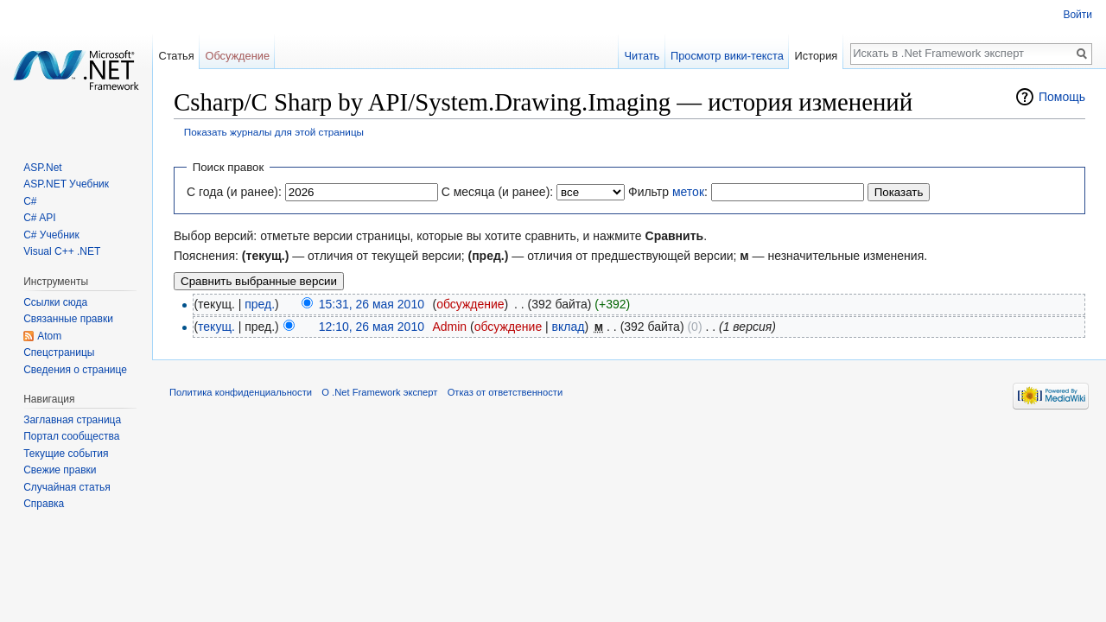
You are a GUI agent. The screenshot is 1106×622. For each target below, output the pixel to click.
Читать (641, 55)
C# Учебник (51, 235)
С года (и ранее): (234, 192)
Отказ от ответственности (505, 392)
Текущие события (65, 453)
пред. (260, 304)
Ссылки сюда (55, 302)
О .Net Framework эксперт (379, 392)
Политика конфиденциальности (240, 392)
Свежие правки (59, 470)
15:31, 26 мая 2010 (371, 304)
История (816, 55)
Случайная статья (66, 487)
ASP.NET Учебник (66, 184)
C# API (39, 218)
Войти (1077, 15)
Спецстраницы (58, 352)
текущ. (216, 326)
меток (688, 192)
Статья (176, 55)
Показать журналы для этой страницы (274, 131)
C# (29, 201)
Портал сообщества (71, 436)
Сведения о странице (75, 370)
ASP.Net (42, 168)
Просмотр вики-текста (727, 55)
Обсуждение (237, 55)
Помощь (1062, 97)
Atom (49, 336)
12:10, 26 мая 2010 (371, 326)
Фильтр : (668, 192)
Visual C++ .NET (61, 251)
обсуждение (470, 304)
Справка (43, 504)
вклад (568, 326)
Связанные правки (68, 319)
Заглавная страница (72, 420)
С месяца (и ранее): (498, 192)
